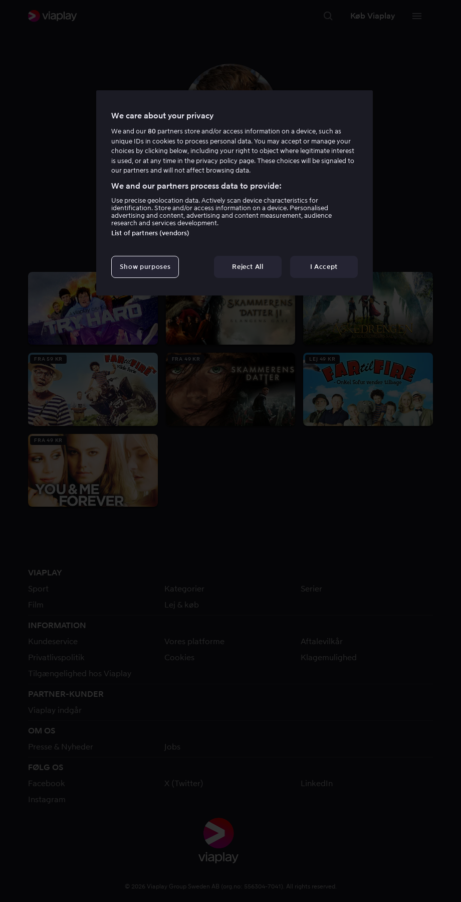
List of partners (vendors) (150, 233)
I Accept (324, 266)
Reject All (248, 266)
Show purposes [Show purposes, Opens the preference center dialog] (145, 266)
